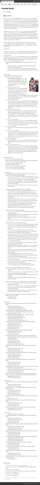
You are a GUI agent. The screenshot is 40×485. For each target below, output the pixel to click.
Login (38, 1)
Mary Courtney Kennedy (12, 242)
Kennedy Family (8, 473)
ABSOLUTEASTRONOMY (7, 1)
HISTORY (25, 4)
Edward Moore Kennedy (10, 144)
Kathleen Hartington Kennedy (13, 224)
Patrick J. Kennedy (26, 36)
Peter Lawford (15, 127)
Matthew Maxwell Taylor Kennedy (13, 257)
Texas (20, 98)
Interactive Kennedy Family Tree (11, 466)
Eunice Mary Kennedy (9, 119)
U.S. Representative (18, 89)
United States (8, 18)
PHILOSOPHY (34, 4)
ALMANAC (9, 4)
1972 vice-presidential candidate (14, 124)
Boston (30, 231)
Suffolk (15, 82)
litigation (13, 236)
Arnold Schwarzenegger (30, 196)
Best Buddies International (15, 207)
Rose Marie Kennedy (9, 99)
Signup (35, 1)
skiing (34, 245)
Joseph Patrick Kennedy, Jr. (10, 77)
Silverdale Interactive (26, 483)
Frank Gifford (29, 246)
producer (19, 264)
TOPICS (5, 4)
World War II (21, 60)
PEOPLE (21, 4)
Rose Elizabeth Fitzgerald (30, 20)
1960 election (11, 31)
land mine (33, 271)
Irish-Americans (13, 20)
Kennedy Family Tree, (9, 472)
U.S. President (16, 31)
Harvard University (13, 22)
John (25, 43)
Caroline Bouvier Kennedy (12, 176)
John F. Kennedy (22, 31)
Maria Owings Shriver (11, 194)
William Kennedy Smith (12, 271)
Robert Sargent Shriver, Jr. (10, 161)
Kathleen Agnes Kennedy (10, 109)
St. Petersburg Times (20, 465)
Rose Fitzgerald (28, 56)
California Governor (22, 196)
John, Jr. (32, 45)
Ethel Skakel (33, 134)
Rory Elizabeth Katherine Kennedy (14, 263)
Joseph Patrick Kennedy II (12, 229)
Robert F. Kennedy (7, 32)
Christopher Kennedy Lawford (13, 211)
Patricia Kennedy (9, 126)
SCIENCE (13, 4)
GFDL (8, 479)
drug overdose (27, 239)
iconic (18, 27)
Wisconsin (36, 106)
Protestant (23, 110)
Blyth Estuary (10, 82)
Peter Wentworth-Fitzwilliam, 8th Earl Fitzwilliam (26, 116)
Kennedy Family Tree (9, 469)
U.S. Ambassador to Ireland (29, 141)
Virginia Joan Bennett (21, 147)
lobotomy (11, 43)
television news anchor (27, 194)
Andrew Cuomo (34, 250)
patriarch (9, 51)
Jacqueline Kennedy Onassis (23, 215)
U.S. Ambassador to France (21, 123)
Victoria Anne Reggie (26, 148)
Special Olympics (21, 120)
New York (16, 134)
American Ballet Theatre (13, 179)
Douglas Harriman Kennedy (13, 260)
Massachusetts (10, 231)
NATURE (17, 4)
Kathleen (26, 45)
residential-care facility (26, 106)
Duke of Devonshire (33, 112)
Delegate (24, 201)
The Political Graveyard (16, 473)
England (17, 82)
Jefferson (32, 106)
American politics (11, 21)
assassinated (21, 96)
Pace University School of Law (23, 235)
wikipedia (15, 477)
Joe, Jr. (23, 45)
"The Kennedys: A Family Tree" (11, 465)
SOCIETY (29, 4)
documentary (10, 264)
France (9, 116)
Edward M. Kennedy (15, 32)
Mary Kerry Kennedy (11, 249)
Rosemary (5, 43)
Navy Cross (19, 84)
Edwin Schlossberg (24, 179)
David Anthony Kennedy (12, 239)
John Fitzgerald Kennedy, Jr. (13, 180)
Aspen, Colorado (30, 245)
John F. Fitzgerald (22, 58)
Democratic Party (7, 22)
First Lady (35, 194)
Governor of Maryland (13, 225)
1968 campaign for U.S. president (15, 137)
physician (22, 271)
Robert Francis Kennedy (10, 130)
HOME (2, 4)
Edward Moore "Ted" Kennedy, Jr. (14, 285)
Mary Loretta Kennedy (12, 68)
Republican (17, 196)
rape (22, 273)
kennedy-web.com (9, 475)
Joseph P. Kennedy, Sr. (20, 20)
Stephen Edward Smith (19, 140)
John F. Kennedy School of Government (24, 24)
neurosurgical (31, 102)
